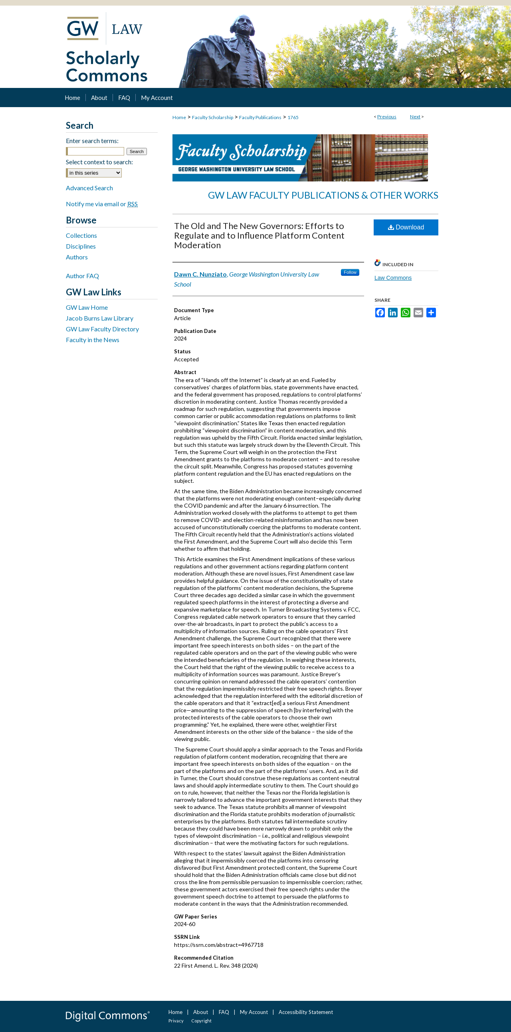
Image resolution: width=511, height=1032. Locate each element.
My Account (254, 1012)
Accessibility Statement (306, 1012)
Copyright (201, 1020)
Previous (386, 117)
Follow (350, 272)
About (200, 1012)
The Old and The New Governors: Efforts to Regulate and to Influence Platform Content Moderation (259, 235)
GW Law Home (87, 307)
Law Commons (393, 278)
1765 (293, 117)
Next (415, 117)
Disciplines (81, 246)
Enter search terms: (92, 140)
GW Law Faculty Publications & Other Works (323, 195)
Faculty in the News (92, 339)
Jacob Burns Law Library (99, 318)
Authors (77, 257)
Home (179, 117)
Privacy (176, 1020)
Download (406, 227)
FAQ (224, 1012)
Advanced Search (89, 187)
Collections (81, 235)
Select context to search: (99, 161)
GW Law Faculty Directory (102, 329)
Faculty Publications (260, 117)
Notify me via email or (102, 203)
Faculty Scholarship (212, 117)
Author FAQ (82, 275)
